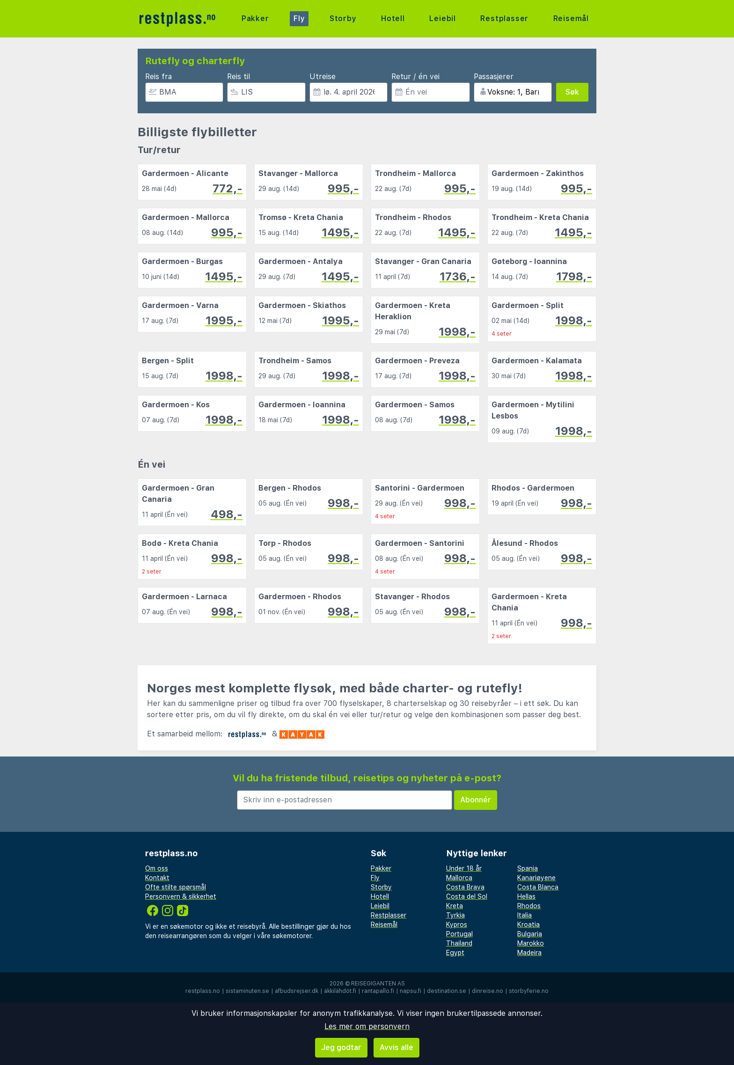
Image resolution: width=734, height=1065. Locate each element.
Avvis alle (396, 1047)
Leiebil (442, 18)
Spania (527, 868)
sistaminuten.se (247, 991)
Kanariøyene (536, 877)
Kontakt (157, 877)
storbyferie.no (529, 991)
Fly (299, 18)
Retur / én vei (415, 76)
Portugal (459, 934)
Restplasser (504, 18)
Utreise (322, 76)
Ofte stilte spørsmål (175, 887)
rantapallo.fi (378, 991)
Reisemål (571, 18)
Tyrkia (455, 915)
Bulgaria (529, 934)
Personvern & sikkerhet (180, 896)
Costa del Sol (466, 896)
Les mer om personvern (367, 1026)
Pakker (255, 18)
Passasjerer (494, 76)
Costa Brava (465, 887)
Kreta (454, 906)
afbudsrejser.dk (296, 991)
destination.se (446, 991)
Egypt (455, 952)
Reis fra (158, 76)
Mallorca (459, 877)
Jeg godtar (341, 1047)
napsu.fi (410, 991)
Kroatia (528, 924)
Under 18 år (464, 868)
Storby (343, 18)
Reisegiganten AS (378, 983)
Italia (524, 915)
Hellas (526, 896)
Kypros (456, 924)
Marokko (530, 943)
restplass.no (202, 991)
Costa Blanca (537, 887)
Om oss (156, 868)
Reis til (238, 76)
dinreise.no (487, 991)
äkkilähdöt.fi (340, 991)
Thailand (459, 943)
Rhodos (529, 906)
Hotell (393, 18)
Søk (572, 92)
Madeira (529, 952)
